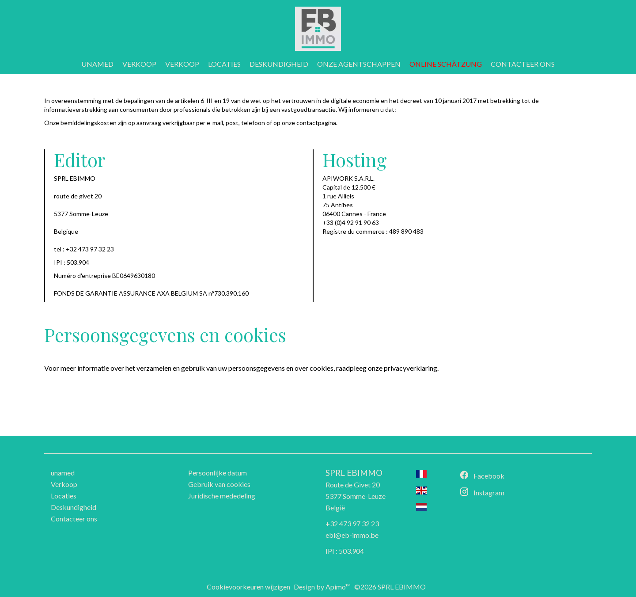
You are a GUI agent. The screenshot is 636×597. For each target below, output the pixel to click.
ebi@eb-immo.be (352, 535)
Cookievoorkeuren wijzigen (248, 586)
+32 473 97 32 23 (352, 523)
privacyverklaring (410, 368)
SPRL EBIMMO (354, 473)
